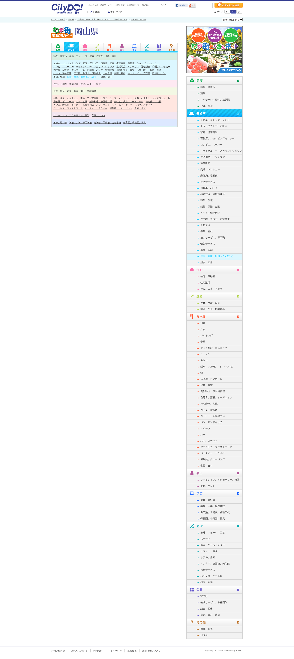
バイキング (72, 98)
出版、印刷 (59, 76)
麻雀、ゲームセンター (212, 545)
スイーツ (123, 105)
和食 (55, 98)
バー (132, 105)
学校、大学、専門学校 (80, 122)
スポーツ (205, 538)
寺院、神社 (119, 73)
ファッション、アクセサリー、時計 (71, 115)
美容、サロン (98, 115)
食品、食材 (140, 108)
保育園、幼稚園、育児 (134, 122)
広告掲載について (151, 650)
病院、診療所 (60, 56)
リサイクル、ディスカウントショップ (95, 66)
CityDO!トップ (58, 19)
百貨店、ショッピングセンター (143, 63)
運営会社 (132, 650)
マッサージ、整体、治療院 (89, 56)
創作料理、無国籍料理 (100, 101)
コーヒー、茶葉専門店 (82, 105)
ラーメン (118, 98)
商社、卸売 (206, 628)
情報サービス (159, 73)
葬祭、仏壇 (135, 70)
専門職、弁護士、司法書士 (87, 73)
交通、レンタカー (161, 66)
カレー (128, 98)
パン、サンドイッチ (106, 105)
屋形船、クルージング (121, 108)
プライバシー (115, 650)
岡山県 (71, 19)
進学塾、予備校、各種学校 (107, 122)
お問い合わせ (58, 650)
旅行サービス (207, 569)
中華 (82, 98)
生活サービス (78, 70)
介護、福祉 (110, 56)
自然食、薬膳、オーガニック (128, 101)
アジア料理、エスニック (99, 98)
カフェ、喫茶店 (61, 105)
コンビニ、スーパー (63, 66)
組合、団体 (106, 76)
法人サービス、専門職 (139, 73)
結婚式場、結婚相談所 (116, 70)
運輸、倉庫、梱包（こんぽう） (82, 76)
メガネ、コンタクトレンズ (66, 63)
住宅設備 (73, 84)
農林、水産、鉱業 (62, 91)
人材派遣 (107, 73)
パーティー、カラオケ (96, 108)
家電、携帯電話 (117, 63)
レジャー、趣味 (209, 551)
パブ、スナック (144, 105)
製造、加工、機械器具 (85, 91)
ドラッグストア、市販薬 (95, 63)
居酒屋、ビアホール (63, 101)
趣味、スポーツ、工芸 (212, 532)
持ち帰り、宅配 (153, 101)
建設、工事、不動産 (90, 84)
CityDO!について (79, 650)
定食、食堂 (81, 101)
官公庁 (204, 596)
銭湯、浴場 (206, 582)
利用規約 (97, 650)
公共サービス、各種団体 (213, 602)
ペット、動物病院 (62, 73)
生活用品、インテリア (127, 66)
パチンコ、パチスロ (211, 576)
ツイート (166, 5)
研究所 (204, 635)
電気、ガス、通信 (210, 614)
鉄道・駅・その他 (138, 19)
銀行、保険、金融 (152, 70)
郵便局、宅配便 (61, 70)
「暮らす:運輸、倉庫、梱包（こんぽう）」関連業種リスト (102, 19)
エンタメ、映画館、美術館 (215, 563)
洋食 (62, 98)
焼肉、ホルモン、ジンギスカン (150, 98)
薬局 (71, 56)
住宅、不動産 (60, 84)
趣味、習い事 (60, 122)
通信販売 (145, 66)
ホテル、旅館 (207, 557)
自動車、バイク (95, 70)
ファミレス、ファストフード (68, 108)
